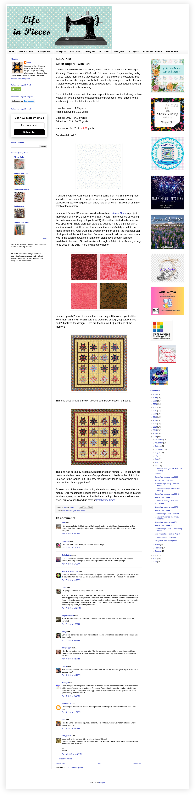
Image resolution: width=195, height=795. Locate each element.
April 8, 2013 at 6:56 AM (71, 696)
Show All (44, 238)
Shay (64, 632)
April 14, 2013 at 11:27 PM (71, 754)
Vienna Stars (119, 213)
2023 (155, 404)
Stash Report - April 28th (164, 480)
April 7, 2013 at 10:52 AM (71, 564)
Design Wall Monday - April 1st (166, 540)
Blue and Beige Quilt (69, 510)
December (159, 440)
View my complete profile (20, 79)
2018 (155, 420)
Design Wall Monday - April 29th (166, 477)
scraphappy (66, 648)
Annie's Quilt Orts (21, 173)
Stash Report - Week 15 (163, 510)
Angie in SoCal (68, 616)
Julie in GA (66, 555)
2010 (155, 562)
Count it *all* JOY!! (21, 223)
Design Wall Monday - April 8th (166, 522)
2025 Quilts (75, 51)
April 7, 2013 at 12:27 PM (71, 608)
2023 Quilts (104, 51)
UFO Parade (159, 504)
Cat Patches (19, 206)
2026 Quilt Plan (44, 51)
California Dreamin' (21, 190)
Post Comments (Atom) (74, 768)
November (159, 443)
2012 (155, 555)
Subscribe (29, 132)
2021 (155, 411)
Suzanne (65, 541)
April (157, 466)
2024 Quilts (90, 51)
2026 (155, 394)
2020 (155, 414)
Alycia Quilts (19, 157)
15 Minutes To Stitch (152, 51)
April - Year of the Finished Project (167, 534)
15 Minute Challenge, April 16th (166, 501)
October (158, 446)
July (157, 456)
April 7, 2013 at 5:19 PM (71, 640)
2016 (155, 427)
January (158, 551)
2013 (155, 437)
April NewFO (159, 474)
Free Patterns (172, 51)
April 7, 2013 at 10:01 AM (71, 548)
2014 (155, 433)
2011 (155, 558)
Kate (64, 523)
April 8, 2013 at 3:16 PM (71, 728)
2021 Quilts (133, 51)
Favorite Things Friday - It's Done (167, 514)
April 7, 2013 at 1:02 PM (71, 624)
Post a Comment (65, 759)
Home (11, 51)
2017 (155, 424)
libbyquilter (66, 736)
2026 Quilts (60, 51)
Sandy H (65, 683)
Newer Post (60, 764)
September (159, 449)
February (158, 548)
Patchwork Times (105, 500)
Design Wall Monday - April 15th (166, 507)
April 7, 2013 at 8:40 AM (71, 534)
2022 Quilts (119, 51)
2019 (155, 417)
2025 (155, 398)
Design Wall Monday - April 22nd (167, 494)
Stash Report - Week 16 (163, 497)
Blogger (102, 783)
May (157, 462)
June (157, 459)
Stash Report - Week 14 (163, 525)
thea (63, 720)
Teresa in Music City (70, 571)
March (157, 545)
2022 (155, 407)
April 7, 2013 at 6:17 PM (71, 659)
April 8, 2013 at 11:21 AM (71, 712)
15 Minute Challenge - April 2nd (166, 537)
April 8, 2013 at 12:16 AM (71, 675)
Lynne (64, 666)
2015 (155, 430)
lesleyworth (66, 703)
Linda (64, 587)
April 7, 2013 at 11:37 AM (71, 580)
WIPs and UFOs (26, 51)
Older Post (137, 764)
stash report (81, 510)
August (158, 453)
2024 (155, 401)
